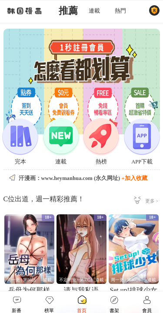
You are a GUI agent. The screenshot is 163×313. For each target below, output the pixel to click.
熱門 (120, 11)
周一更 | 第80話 (125, 279)
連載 (94, 11)
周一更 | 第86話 (21, 279)
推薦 (68, 11)
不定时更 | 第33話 (76, 279)
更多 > (152, 200)
